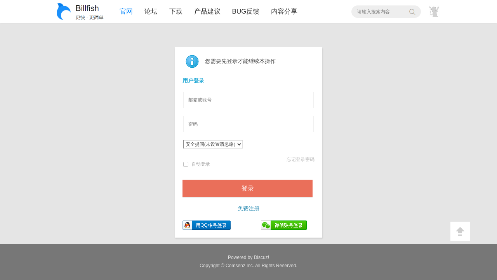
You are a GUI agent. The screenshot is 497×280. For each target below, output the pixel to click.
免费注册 (248, 209)
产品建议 (207, 11)
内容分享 (284, 11)
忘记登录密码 (301, 159)
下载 (175, 11)
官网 (126, 11)
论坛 (151, 11)
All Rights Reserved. (261, 265)
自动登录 (196, 164)
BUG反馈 (246, 11)
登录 (248, 188)
